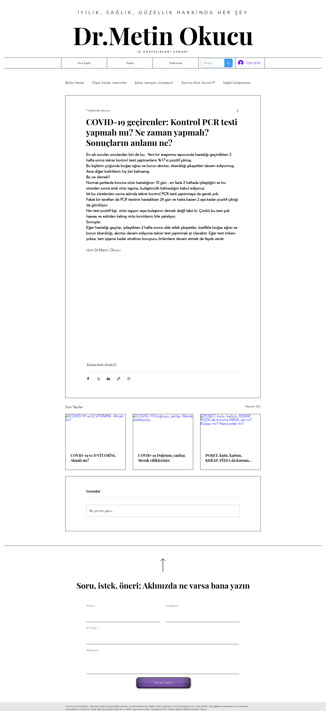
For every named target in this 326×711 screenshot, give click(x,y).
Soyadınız (172, 605)
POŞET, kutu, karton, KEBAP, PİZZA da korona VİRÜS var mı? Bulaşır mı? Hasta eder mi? (228, 458)
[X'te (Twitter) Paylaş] (98, 379)
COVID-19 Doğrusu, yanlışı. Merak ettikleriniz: (162, 458)
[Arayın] (210, 63)
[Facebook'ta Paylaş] (88, 379)
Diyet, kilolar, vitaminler (109, 83)
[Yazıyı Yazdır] (129, 379)
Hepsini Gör (253, 406)
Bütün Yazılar (74, 83)
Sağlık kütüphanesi (237, 83)
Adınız (90, 605)
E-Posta (91, 627)
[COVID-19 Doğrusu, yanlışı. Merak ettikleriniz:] (163, 431)
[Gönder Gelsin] (163, 683)
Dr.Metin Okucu (163, 35)
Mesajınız (92, 650)
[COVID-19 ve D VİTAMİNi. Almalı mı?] (95, 431)
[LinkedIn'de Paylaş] (108, 379)
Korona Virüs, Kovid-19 (198, 83)
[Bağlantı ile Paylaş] (119, 379)
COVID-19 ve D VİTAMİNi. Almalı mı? (93, 458)
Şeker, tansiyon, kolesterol (154, 83)
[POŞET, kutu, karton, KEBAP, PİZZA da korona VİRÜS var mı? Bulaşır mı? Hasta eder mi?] (230, 431)
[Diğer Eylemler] (237, 110)
